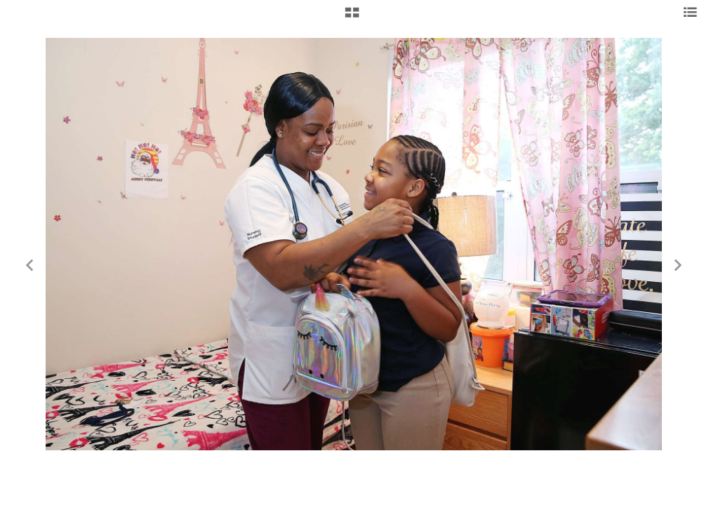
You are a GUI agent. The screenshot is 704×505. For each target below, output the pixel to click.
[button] (352, 17)
